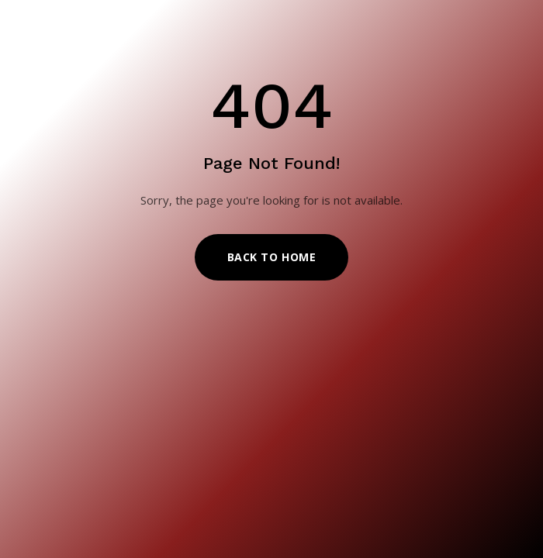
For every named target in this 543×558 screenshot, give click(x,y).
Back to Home (271, 257)
